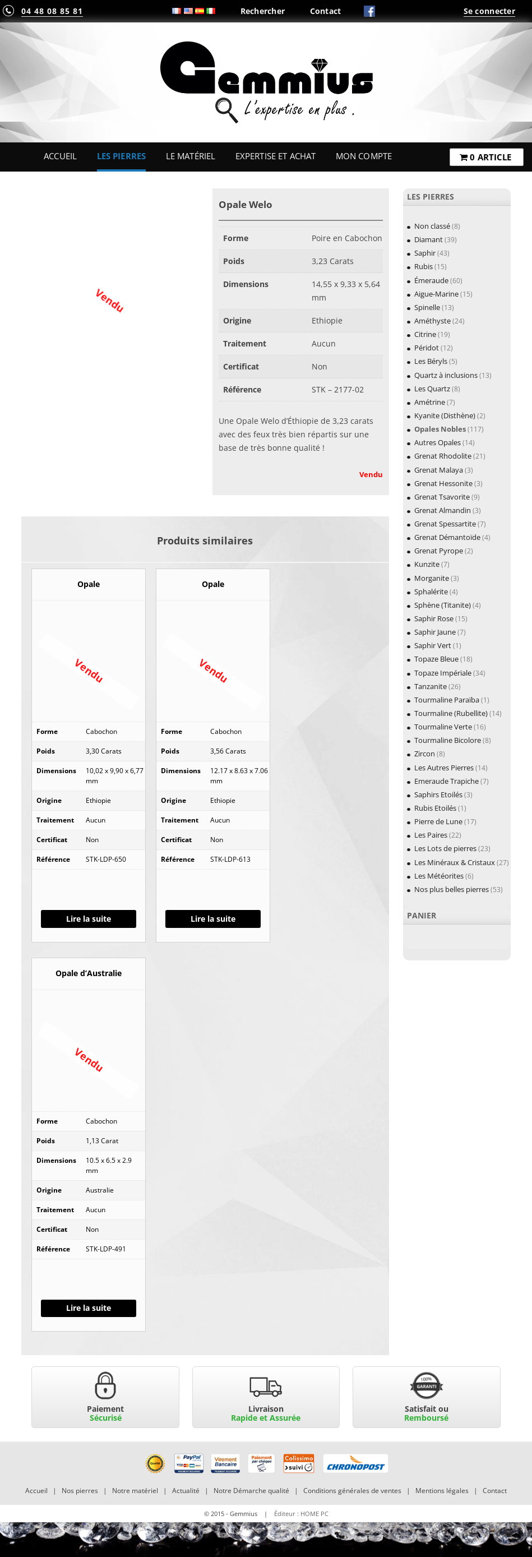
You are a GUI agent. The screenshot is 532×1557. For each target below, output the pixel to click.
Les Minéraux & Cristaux (454, 862)
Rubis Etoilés (435, 808)
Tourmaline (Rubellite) (451, 713)
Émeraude (431, 280)
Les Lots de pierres (445, 848)
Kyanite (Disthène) (444, 415)
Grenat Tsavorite (442, 497)
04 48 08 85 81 (52, 11)
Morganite (431, 578)
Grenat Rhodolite (442, 456)
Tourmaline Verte (443, 727)
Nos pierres (80, 1490)
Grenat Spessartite (445, 524)
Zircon (424, 754)
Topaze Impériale (442, 673)
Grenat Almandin (442, 510)
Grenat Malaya (438, 470)
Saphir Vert (432, 645)
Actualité (186, 1490)
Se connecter (489, 11)
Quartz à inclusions (446, 375)
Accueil (60, 155)
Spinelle (427, 307)
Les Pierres (121, 155)
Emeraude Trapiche (446, 781)
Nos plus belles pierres (451, 889)
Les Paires (430, 835)
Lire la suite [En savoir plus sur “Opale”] (88, 918)
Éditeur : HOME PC (301, 1513)
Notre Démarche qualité (251, 1490)
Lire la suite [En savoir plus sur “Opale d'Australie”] (88, 1307)
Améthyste (432, 321)
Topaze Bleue (436, 659)
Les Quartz (432, 389)
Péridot (426, 348)
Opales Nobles (440, 429)
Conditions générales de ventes (352, 1490)
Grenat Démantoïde (447, 537)
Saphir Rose (434, 618)
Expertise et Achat (275, 155)
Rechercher (262, 11)
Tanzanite (430, 686)
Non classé (432, 226)
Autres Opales (437, 442)
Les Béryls (430, 361)
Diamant (428, 239)
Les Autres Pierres (444, 768)
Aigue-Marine (436, 294)
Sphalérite (431, 591)
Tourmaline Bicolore (447, 740)
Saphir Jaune (435, 632)
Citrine (425, 334)
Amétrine (429, 402)
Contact (325, 11)
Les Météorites (439, 876)
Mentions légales (442, 1490)
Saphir (425, 253)
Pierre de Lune (438, 821)
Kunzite (427, 564)
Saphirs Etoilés (438, 794)
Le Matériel (191, 155)
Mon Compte (364, 155)
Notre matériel (135, 1490)
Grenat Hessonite (443, 483)
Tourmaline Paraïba (446, 700)
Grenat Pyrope (438, 551)
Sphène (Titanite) (442, 605)
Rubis (423, 266)
